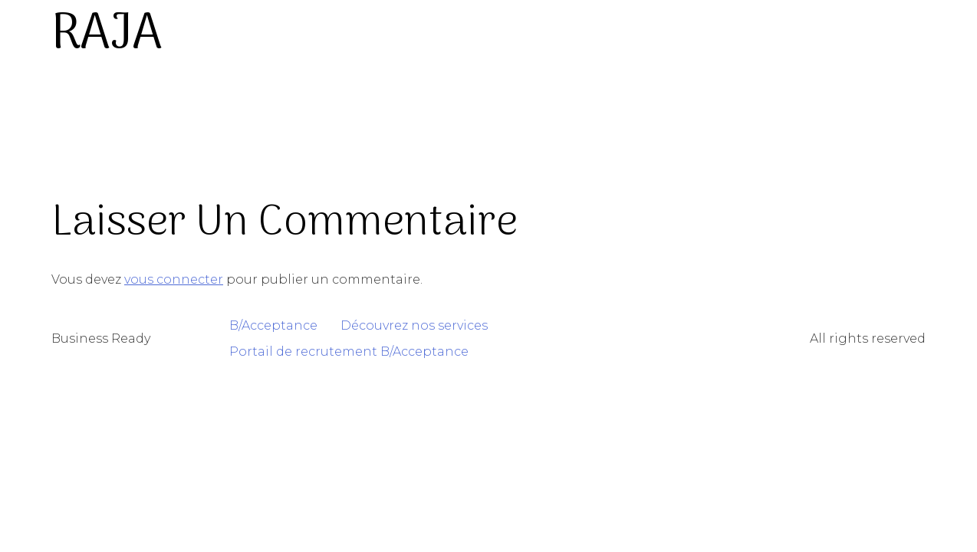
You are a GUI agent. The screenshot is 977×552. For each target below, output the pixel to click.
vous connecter (173, 279)
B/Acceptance (273, 325)
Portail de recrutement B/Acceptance (349, 351)
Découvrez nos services (414, 325)
